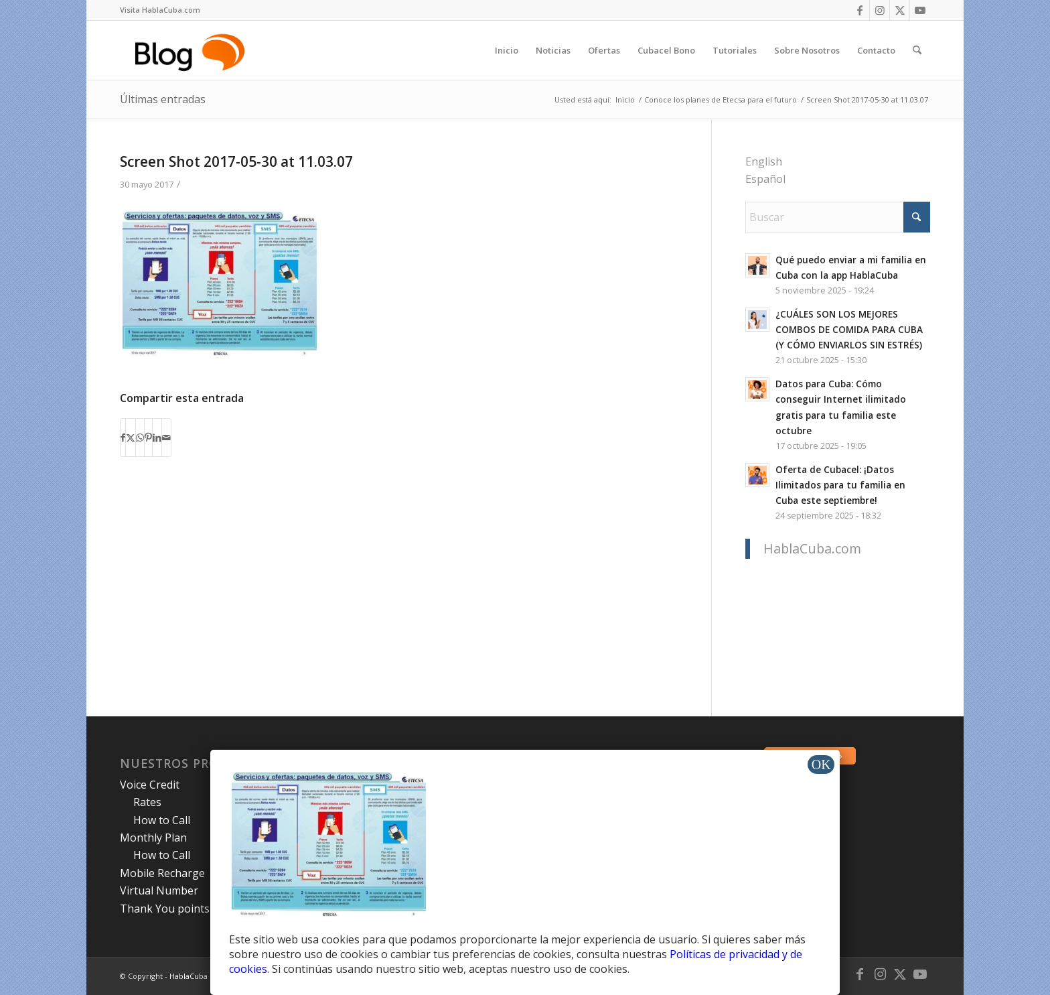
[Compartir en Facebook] (123, 437)
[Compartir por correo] (166, 437)
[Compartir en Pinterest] (148, 437)
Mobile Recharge (162, 873)
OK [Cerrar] (821, 764)
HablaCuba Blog (197, 976)
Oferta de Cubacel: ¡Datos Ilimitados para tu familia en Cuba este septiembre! (840, 485)
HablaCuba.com (812, 548)
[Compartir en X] (130, 437)
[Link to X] (899, 10)
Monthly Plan (153, 837)
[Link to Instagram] (879, 10)
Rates (147, 802)
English (763, 161)
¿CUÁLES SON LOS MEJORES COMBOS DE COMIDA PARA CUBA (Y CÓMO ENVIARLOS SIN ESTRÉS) (849, 329)
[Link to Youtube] (920, 10)
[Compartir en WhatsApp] (140, 437)
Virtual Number (159, 890)
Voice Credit (149, 784)
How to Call (161, 820)
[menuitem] (160, 10)
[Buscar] (917, 50)
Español (765, 179)
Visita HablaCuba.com (160, 10)
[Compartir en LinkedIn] (157, 437)
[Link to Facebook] (859, 10)
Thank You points (165, 908)
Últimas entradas (163, 99)
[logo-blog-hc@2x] (192, 50)
